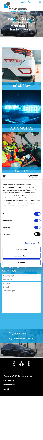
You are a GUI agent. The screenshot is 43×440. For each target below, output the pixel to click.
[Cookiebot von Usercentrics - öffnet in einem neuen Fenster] (30, 176)
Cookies (7, 389)
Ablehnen (21, 262)
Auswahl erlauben (21, 256)
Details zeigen (30, 243)
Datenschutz (9, 385)
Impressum (8, 380)
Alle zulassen (21, 249)
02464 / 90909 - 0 (22, 333)
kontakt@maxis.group (23, 339)
